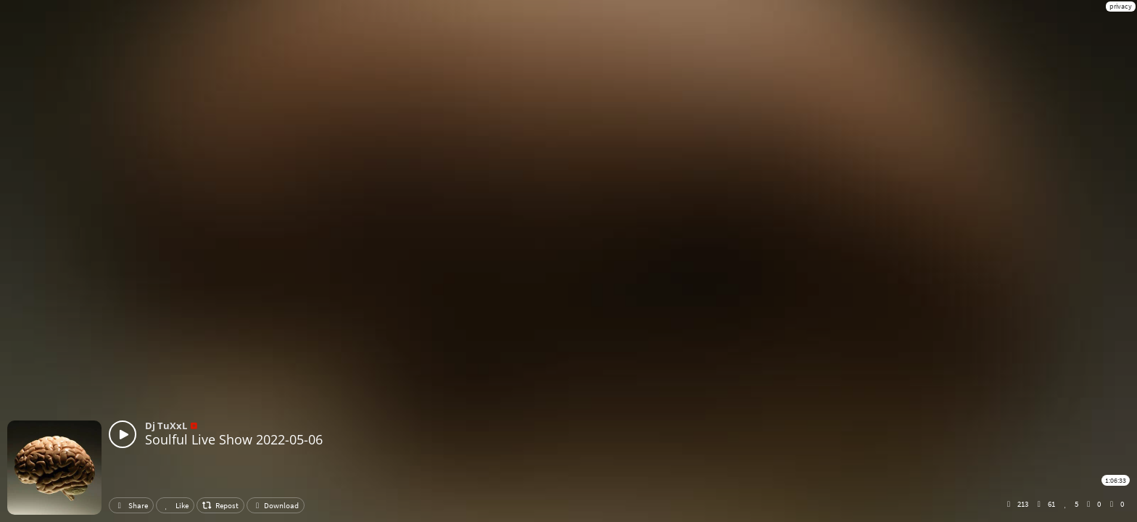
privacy (1120, 6)
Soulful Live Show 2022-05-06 (234, 439)
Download (275, 505)
